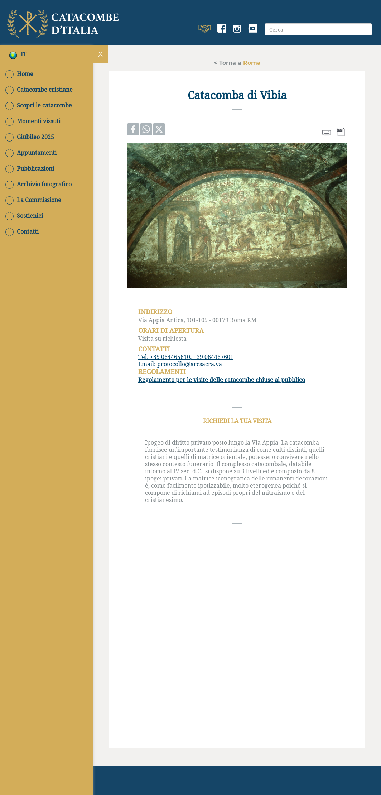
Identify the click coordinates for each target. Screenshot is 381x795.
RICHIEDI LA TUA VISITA (237, 421)
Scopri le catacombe (38, 105)
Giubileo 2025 (29, 136)
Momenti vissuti (33, 121)
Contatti (22, 231)
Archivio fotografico (38, 184)
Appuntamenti (31, 152)
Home (19, 73)
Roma (251, 62)
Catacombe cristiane (39, 89)
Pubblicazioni (29, 168)
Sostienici (24, 215)
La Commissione (33, 199)
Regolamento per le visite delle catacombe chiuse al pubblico (221, 379)
